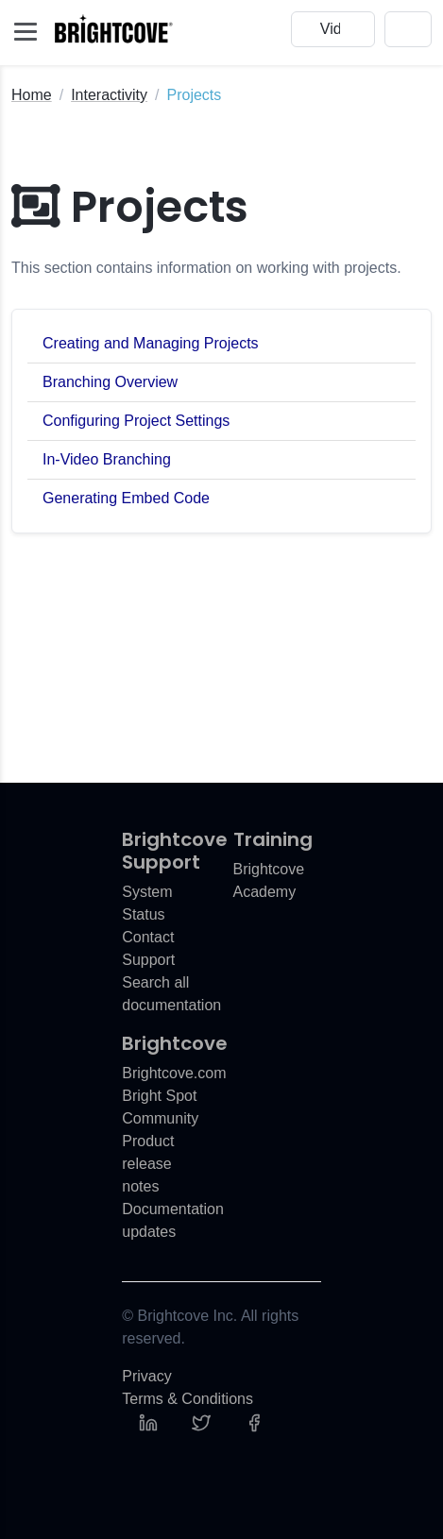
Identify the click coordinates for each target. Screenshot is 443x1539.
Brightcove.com (174, 1073)
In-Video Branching (107, 459)
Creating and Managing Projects (151, 343)
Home (31, 95)
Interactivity (109, 95)
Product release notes (148, 1163)
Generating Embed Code (126, 498)
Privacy (146, 1376)
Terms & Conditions (187, 1399)
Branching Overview (110, 382)
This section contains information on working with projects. (206, 268)
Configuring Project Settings (136, 421)
